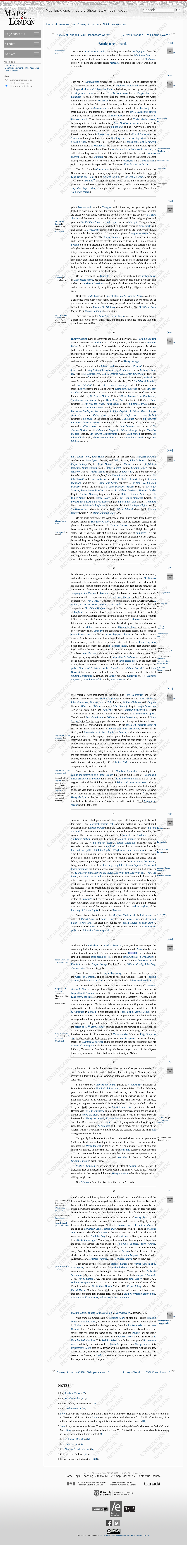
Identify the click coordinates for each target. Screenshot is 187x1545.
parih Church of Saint (139, 922)
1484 (126, 505)
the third (126, 627)
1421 (96, 1278)
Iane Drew (93, 1297)
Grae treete (125, 1336)
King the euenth (143, 861)
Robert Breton (99, 604)
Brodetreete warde (112, 44)
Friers (147, 642)
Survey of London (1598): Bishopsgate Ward (82, 35)
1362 (120, 353)
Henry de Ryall (79, 797)
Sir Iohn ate (112, 1118)
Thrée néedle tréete (144, 119)
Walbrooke (150, 59)
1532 (107, 1290)
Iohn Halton (133, 433)
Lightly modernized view (21, 86)
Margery (75, 471)
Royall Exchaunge (113, 973)
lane (98, 108)
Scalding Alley (78, 142)
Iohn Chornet (114, 468)
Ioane (74, 370)
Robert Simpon (143, 960)
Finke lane (161, 914)
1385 (95, 698)
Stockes (75, 138)
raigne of (137, 1217)
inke (92, 926)
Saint (126, 123)
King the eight (82, 177)
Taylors (58, 780)
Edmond (137, 366)
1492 (122, 1286)
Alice (82, 388)
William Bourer (127, 396)
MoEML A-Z (129, 1476)
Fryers (139, 233)
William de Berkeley (75, 1439)
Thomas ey (96, 702)
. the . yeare (134, 627)
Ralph (112, 430)
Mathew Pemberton (135, 709)
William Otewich (135, 668)
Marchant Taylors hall (124, 915)
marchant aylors (164, 876)
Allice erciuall (78, 1297)
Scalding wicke (138, 138)
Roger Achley (134, 1286)
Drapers (164, 604)
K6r (170, 332)
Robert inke (107, 919)
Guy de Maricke (123, 370)
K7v (170, 688)
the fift (137, 872)
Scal (160, 1323)
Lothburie (76, 96)
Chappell (144, 713)
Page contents (15, 34)
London (75, 244)
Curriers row (102, 169)
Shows (92, 10)
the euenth (95, 1118)
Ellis (110, 702)
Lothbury (160, 629)
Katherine (132, 675)
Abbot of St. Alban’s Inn (77, 1449)
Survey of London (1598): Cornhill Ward (145, 35)
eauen (94, 1173)
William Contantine (81, 675)
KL (83, 1398)
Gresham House (73, 1408)
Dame (112, 373)
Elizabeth (75, 964)
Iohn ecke (124, 1297)
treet (118, 93)
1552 (143, 1258)
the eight (132, 361)
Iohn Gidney (93, 600)
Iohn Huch (127, 471)
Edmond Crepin (97, 827)
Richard (148, 377)
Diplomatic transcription (21, 79)
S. (144, 370)
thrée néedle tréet (128, 660)
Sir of (127, 479)
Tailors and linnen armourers (131, 782)
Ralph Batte (149, 1293)
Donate (156, 1476)
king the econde (100, 370)
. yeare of (129, 164)
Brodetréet (116, 115)
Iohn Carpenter (127, 1038)
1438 (123, 1232)
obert (124, 494)
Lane (92, 1228)
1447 (118, 1146)
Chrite (125, 1251)
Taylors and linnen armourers (124, 728)
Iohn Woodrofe (120, 706)
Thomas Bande (97, 471)
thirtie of (115, 1173)
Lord (146, 396)
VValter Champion (85, 1166)
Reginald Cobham (147, 338)
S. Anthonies (77, 1011)
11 (89, 1026)
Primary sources (65, 24)
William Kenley (138, 468)
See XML (11, 54)
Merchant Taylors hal (126, 771)
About (122, 10)
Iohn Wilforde (131, 1255)
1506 (152, 1267)
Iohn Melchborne (80, 702)
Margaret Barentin (146, 456)
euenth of (114, 1034)
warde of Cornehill (85, 976)
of (127, 839)
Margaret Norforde (146, 1275)
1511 (152, 1286)
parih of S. (141, 725)
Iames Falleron (147, 698)
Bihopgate (139, 51)
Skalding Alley (116, 1317)
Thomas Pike (108, 1228)
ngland (88, 180)
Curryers (128, 160)
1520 (134, 307)
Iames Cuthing (89, 468)
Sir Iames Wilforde (98, 1258)
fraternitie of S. (99, 732)
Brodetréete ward (113, 945)
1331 (133, 827)
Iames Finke (132, 919)
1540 (81, 311)
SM (95, 1459)
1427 (152, 1278)
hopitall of (82, 993)
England (140, 533)
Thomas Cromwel (119, 525)
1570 (143, 1312)
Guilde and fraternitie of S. (92, 775)
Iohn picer (92, 460)
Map (49, 10)
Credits (10, 44)
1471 (143, 509)
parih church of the (94, 89)
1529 (140, 1166)
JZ (83, 1393)
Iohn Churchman (134, 694)
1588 (113, 311)
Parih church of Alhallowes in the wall (164, 151)
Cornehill (126, 835)
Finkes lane (117, 127)
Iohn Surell (98, 456)
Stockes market (94, 980)
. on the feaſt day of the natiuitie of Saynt (109, 793)
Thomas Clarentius (125, 842)
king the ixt (121, 597)
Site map (115, 1476)
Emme (112, 675)
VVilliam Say (134, 1084)
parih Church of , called (95, 668)
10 (142, 792)
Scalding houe (119, 138)
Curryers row (162, 169)
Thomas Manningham (104, 437)
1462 (112, 509)
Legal (77, 1476)
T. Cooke (116, 604)
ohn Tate (160, 1118)
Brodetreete (92, 81)
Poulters (78, 1325)
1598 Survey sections (113, 24)
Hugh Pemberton (147, 706)
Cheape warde (142, 1344)
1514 (87, 713)
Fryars (84, 93)
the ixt (111, 177)
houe (93, 296)
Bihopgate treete (83, 279)
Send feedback (11, 70)
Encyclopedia (63, 10)
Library (80, 10)
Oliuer (84, 706)
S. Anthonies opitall (164, 658)
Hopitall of (123, 657)
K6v (170, 450)
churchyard (126, 85)
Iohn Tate (125, 1149)
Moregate (115, 62)
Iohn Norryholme (133, 1293)
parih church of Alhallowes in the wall (132, 149)
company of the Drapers (83, 593)
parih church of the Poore (124, 296)
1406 (73, 1278)
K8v (170, 939)
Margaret (98, 157)
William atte (94, 1312)
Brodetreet (59, 231)
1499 (149, 1114)
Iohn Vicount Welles (94, 403)
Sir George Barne (123, 1258)
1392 (85, 1275)
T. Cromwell (60, 532)
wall (84, 207)
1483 (136, 698)
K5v (170, 201)
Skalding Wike (88, 1321)
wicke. (167, 1323)
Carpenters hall (163, 160)
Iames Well (107, 1312)
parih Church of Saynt (137, 956)
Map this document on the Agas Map (22, 67)
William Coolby (135, 964)
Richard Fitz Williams (104, 307)
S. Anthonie (104, 1126)
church (80, 192)
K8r (170, 814)
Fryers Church (111, 316)
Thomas (128, 464)
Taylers (58, 790)
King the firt (127, 778)
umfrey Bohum (79, 338)
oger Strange (99, 964)
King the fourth (136, 164)
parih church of (141, 142)
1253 (133, 338)
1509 (107, 1240)
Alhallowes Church (143, 55)
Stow (102, 10)
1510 (117, 513)
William (99, 430)
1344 (143, 342)
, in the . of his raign (132, 597)
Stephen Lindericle (133, 373)
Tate (154, 1129)
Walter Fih (121, 762)
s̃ (150, 755)
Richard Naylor (107, 698)
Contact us (143, 1476)
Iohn (97, 411)
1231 (95, 1004)
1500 (93, 709)
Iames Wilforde (147, 1243)
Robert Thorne (78, 1290)
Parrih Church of (135, 1225)
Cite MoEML (102, 1476)
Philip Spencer (101, 415)
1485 (84, 1107)
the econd (91, 876)
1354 (145, 346)
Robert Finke (87, 919)
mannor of (82, 1045)
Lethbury (89, 627)
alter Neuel (112, 403)
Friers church (107, 366)
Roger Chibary (79, 464)
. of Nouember (104, 361)
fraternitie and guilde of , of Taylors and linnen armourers (107, 850)
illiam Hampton (80, 1282)
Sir (135, 177)
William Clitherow (132, 702)
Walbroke (103, 100)
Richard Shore (119, 1267)
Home (49, 24)
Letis (116, 460)
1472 (101, 1282)
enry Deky (103, 498)
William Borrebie (108, 1297)
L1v (170, 1191)
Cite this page (11, 65)
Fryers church (143, 112)
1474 (92, 1084)
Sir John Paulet (72, 1398)
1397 (130, 381)
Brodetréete (144, 226)
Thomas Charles (147, 490)
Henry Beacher (121, 1312)
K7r (170, 568)
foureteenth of (87, 1118)
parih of (135, 1011)
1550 (110, 1258)
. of (129, 361)
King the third (82, 996)
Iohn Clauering (85, 1278)
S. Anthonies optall (62, 1038)
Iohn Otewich (117, 679)
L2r (169, 1306)
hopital (92, 1041)
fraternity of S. (84, 910)
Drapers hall (143, 93)
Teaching (87, 1476)
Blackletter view (21, 83)
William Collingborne (94, 505)
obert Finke (85, 922)
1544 (84, 1258)
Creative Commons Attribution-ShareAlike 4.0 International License (125, 1535)
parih (96, 930)
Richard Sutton (78, 1312)
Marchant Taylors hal (101, 824)
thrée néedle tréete (100, 956)
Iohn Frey (150, 964)
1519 (89, 513)
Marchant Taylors (139, 906)
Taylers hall (161, 842)
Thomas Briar (78, 968)
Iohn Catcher (89, 653)
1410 (98, 968)
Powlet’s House (72, 1393)
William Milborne (80, 1161)
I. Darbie (85, 604)
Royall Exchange (140, 134)
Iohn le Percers (138, 460)
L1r (169, 1062)
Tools (112, 10)
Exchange (145, 108)
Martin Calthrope (94, 311)
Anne (153, 400)
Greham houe (148, 276)
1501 (107, 1149)
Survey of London (88, 24)
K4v (170, 43)
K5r (170, 75)
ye (102, 664)
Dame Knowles (126, 388)
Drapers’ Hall (71, 1444)
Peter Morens (105, 464)
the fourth (103, 842)
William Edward (124, 509)
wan (107, 1122)
